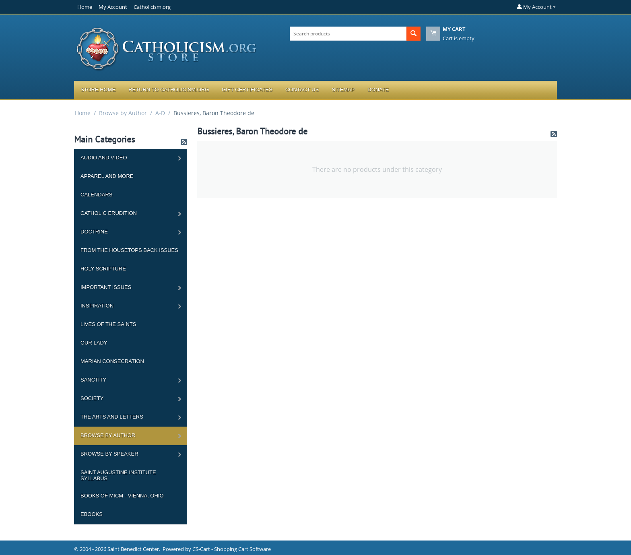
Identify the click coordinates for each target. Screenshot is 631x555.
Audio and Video (103, 158)
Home (84, 6)
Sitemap (343, 90)
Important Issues (105, 287)
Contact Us (302, 90)
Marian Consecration (112, 361)
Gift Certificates (247, 90)
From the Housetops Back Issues (129, 250)
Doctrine (94, 232)
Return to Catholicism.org (168, 90)
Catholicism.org (152, 6)
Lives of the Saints (108, 324)
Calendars (96, 195)
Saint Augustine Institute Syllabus (118, 475)
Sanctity (93, 380)
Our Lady (93, 343)
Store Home (97, 90)
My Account (113, 6)
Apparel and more (106, 176)
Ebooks (91, 514)
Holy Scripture (103, 269)
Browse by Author (123, 113)
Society (91, 398)
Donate (378, 90)
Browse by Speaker (109, 454)
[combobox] (348, 34)
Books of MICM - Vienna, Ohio (122, 496)
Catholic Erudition (108, 213)
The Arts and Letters (111, 417)
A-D (160, 113)
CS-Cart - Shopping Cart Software (231, 549)
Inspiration (96, 306)
